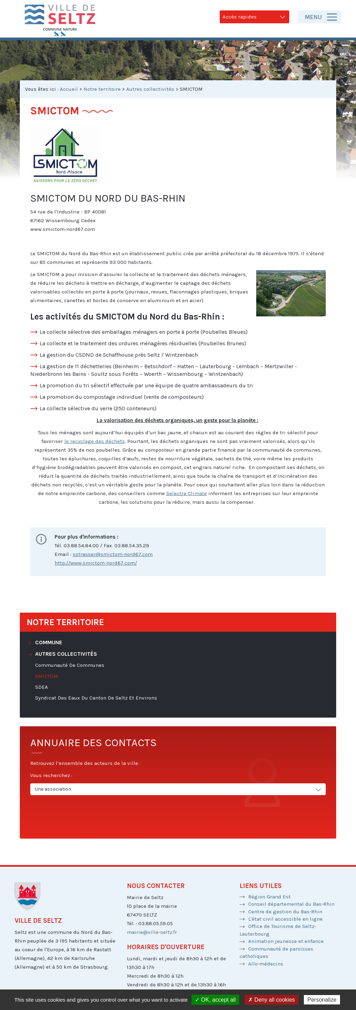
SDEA (41, 687)
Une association (178, 789)
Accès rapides (254, 17)
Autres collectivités (150, 89)
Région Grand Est (269, 897)
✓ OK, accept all (215, 1000)
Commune (48, 642)
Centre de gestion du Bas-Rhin (285, 911)
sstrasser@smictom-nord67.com (113, 554)
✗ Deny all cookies (271, 1000)
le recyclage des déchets (94, 441)
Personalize (322, 1000)
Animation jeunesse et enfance (286, 941)
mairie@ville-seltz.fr (152, 932)
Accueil (69, 89)
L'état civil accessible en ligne (285, 919)
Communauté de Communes (69, 665)
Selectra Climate (186, 493)
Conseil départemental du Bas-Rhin (291, 904)
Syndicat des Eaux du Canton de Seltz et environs (96, 698)
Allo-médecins (265, 964)
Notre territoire (102, 89)
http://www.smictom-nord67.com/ (96, 563)
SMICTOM (46, 676)
